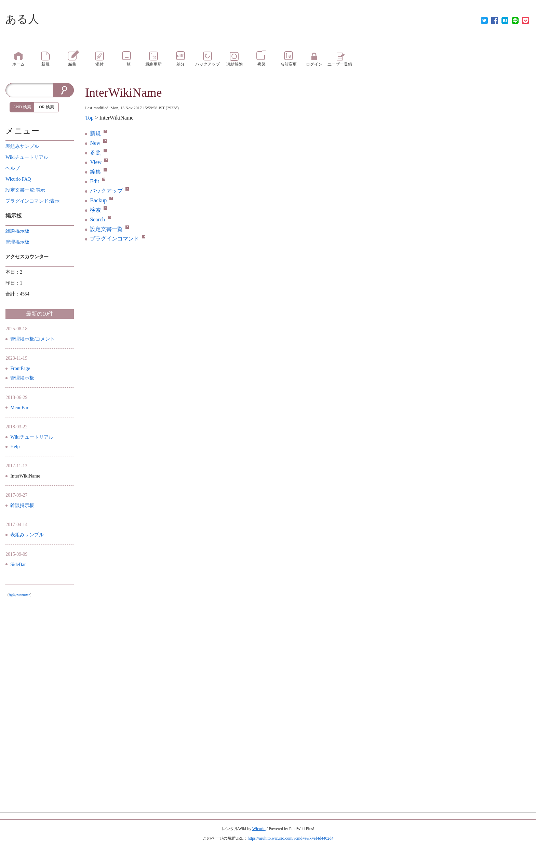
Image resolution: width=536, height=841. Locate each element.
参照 (98, 152)
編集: (19, 595)
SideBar (18, 564)
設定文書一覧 (109, 229)
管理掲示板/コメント (32, 339)
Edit (97, 181)
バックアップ (109, 191)
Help (14, 446)
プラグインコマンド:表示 (32, 201)
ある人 (22, 19)
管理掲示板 (22, 378)
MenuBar (19, 407)
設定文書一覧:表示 (25, 190)
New (98, 143)
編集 (98, 172)
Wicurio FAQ (18, 179)
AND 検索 (22, 107)
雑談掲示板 (22, 505)
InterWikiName (123, 92)
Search (100, 219)
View (99, 162)
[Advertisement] (39, 702)
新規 (98, 133)
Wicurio (259, 828)
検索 (98, 210)
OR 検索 (46, 107)
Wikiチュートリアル (31, 437)
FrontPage (20, 368)
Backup (101, 200)
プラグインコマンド (117, 239)
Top (89, 118)
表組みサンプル (27, 534)
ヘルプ (12, 168)
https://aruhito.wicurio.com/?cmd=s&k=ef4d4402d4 (291, 838)
